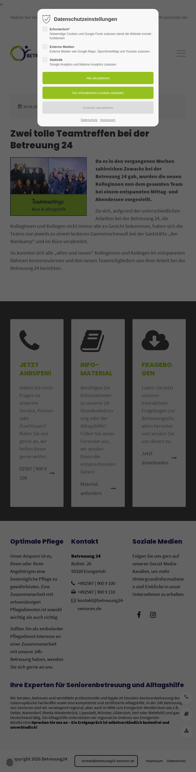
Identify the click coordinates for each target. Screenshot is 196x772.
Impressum (107, 120)
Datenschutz (89, 120)
